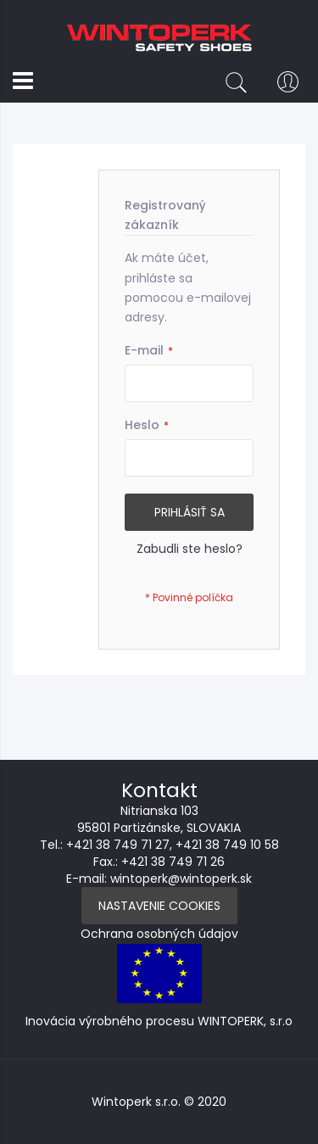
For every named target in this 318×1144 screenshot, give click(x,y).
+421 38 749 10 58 (227, 844)
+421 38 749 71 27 (118, 844)
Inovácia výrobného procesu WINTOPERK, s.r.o (159, 1021)
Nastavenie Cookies (159, 905)
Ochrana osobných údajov (159, 933)
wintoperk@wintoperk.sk (181, 878)
